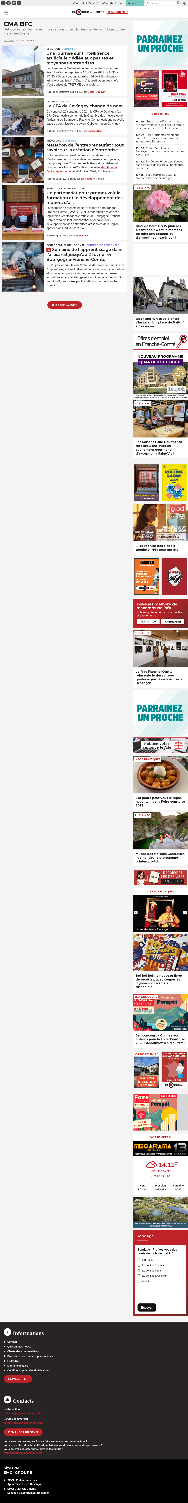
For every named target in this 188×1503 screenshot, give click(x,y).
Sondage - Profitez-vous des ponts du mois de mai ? (157, 1251)
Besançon (53, 49)
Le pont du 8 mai (151, 1270)
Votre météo (160, 1137)
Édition (100, 11)
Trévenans (53, 140)
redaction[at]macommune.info (22, 1413)
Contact (12, 1341)
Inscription (148, 621)
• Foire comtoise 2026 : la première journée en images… (156, 176)
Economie (68, 49)
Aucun (146, 1281)
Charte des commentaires (23, 1351)
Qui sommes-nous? (19, 1346)
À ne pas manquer (160, 891)
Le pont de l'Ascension (155, 1275)
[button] (178, 3)
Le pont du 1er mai (153, 1265)
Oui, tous (147, 1259)
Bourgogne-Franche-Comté (65, 188)
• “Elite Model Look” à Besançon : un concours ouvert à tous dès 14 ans (160, 151)
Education (68, 101)
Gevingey (52, 101)
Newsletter (18, 1379)
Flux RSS (13, 1360)
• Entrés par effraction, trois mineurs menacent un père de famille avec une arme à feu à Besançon (160, 125)
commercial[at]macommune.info (23, 1422)
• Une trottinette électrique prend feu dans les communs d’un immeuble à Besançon (158, 138)
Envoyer (147, 1308)
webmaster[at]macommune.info (23, 1452)
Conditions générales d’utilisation (28, 1370)
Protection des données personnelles (30, 1356)
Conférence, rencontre (102, 245)
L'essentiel (160, 113)
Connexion (173, 621)
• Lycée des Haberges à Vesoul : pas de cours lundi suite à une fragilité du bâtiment (160, 165)
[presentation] (136, 912)
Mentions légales (17, 1365)
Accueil (9, 40)
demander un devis (23, 1432)
